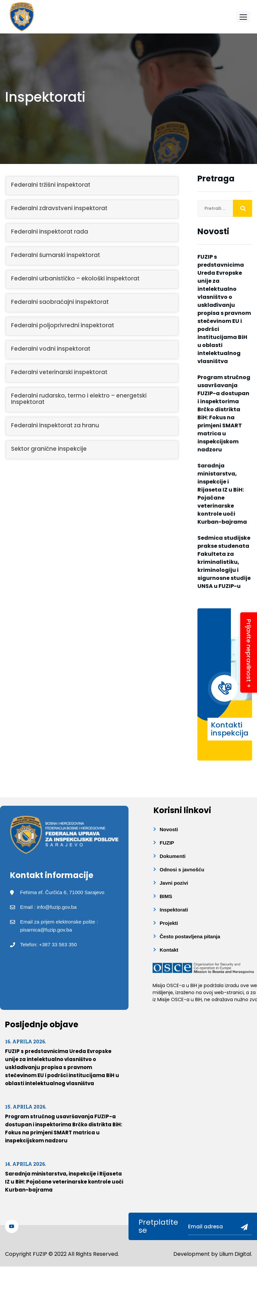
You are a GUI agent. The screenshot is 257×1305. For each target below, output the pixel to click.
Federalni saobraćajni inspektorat (60, 302)
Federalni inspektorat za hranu (55, 425)
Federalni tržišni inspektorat (50, 185)
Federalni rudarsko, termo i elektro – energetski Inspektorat (79, 399)
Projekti (169, 923)
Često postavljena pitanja (190, 936)
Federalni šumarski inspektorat (55, 255)
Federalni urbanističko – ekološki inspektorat (75, 278)
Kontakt (169, 950)
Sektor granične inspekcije (49, 449)
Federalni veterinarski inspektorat (59, 372)
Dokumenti (173, 856)
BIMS (166, 896)
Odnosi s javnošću (182, 869)
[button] (243, 17)
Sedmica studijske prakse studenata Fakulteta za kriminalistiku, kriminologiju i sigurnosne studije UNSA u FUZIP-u (224, 562)
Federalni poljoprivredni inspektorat (62, 325)
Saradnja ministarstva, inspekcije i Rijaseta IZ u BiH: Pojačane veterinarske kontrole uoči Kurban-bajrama (222, 494)
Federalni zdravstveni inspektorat (59, 208)
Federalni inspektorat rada (49, 232)
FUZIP (167, 843)
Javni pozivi (174, 883)
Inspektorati (174, 909)
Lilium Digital (235, 1253)
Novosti (169, 829)
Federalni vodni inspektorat (50, 349)
